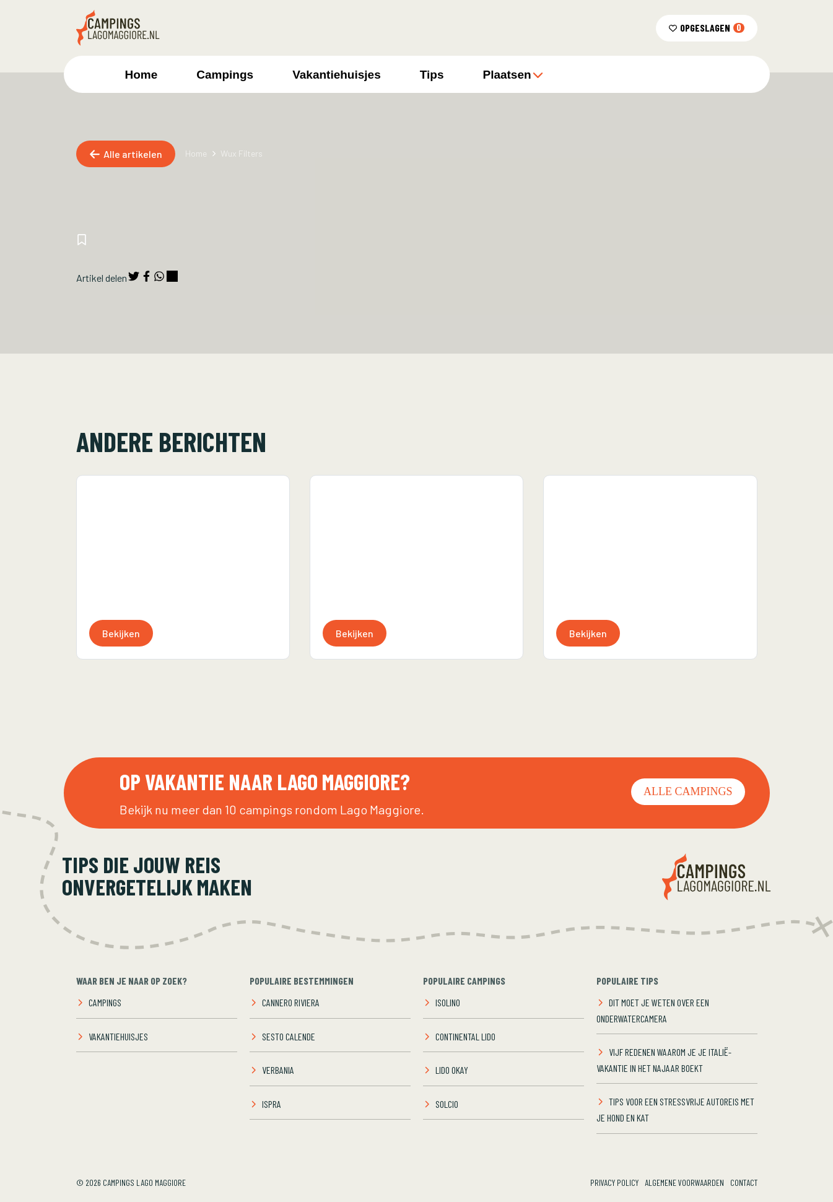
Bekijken (121, 633)
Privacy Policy (614, 1182)
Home (141, 74)
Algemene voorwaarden (684, 1182)
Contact (743, 1182)
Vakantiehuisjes (336, 74)
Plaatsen (512, 74)
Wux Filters (241, 153)
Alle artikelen (125, 154)
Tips (432, 74)
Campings (224, 74)
